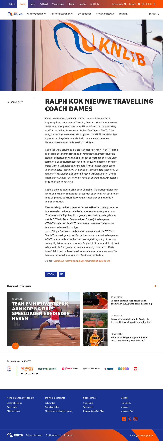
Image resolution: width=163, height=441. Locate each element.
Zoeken (152, 13)
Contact (132, 4)
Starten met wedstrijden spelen (58, 411)
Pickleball (44, 4)
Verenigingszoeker (105, 13)
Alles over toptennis (60, 13)
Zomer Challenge (14, 403)
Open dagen (12, 407)
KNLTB (12, 4)
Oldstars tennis (13, 411)
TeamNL (123, 13)
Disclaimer (68, 435)
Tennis (22, 4)
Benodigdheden (52, 407)
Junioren (125, 407)
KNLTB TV (94, 4)
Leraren (82, 4)
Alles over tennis (35, 13)
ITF (61, 274)
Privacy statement (34, 435)
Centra (71, 4)
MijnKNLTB (147, 4)
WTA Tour (51, 274)
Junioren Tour (127, 411)
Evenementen (84, 13)
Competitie (88, 403)
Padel (32, 4)
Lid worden (50, 403)
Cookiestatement (53, 435)
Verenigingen (58, 4)
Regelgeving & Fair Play (93, 411)
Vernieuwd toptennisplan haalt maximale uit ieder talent (82, 261)
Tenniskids (126, 403)
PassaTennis (119, 4)
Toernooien (88, 407)
